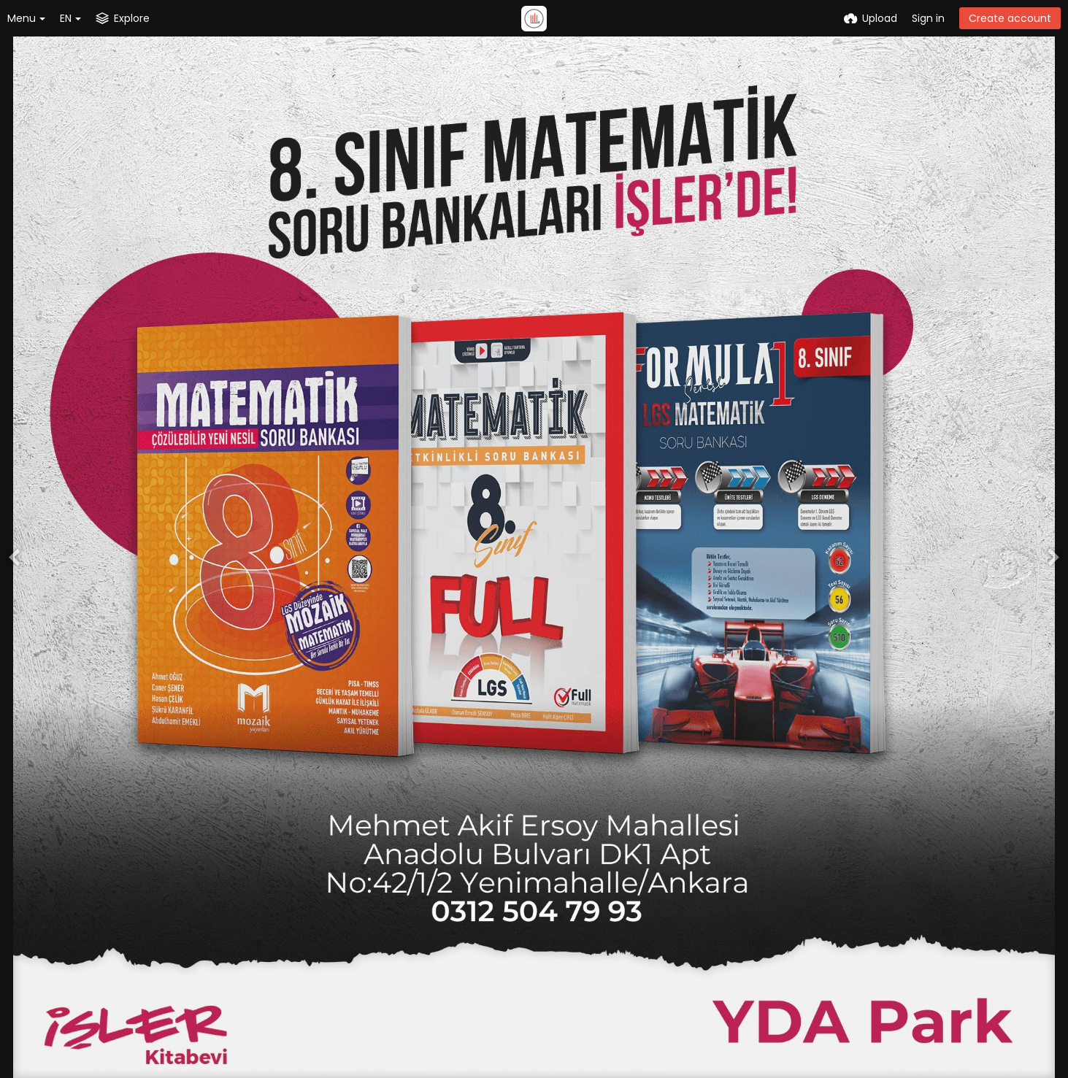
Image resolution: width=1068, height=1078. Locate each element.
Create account (1010, 18)
